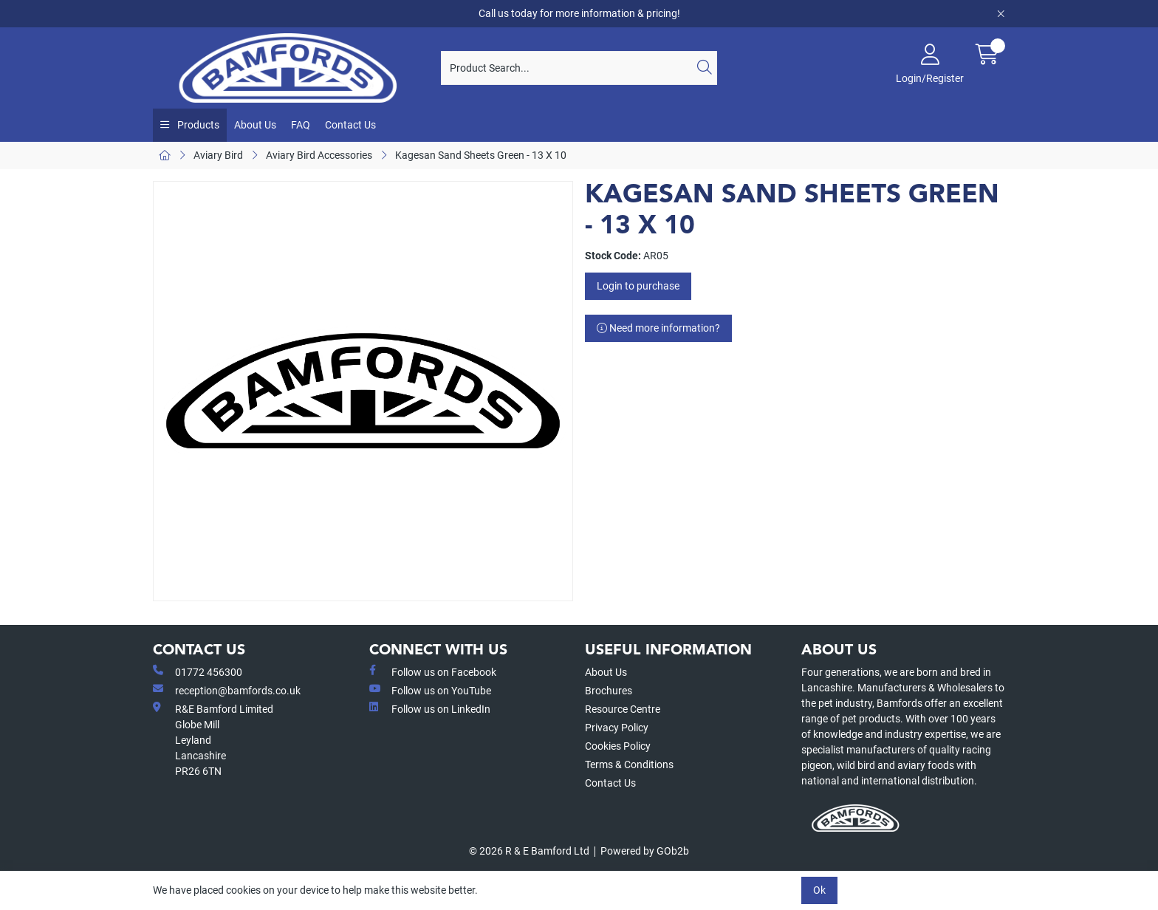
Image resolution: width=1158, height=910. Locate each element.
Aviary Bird (218, 155)
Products (197, 125)
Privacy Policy (616, 727)
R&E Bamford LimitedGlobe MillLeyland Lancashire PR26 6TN (213, 739)
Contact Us (350, 125)
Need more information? (658, 328)
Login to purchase (638, 286)
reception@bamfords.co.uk (227, 690)
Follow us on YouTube (430, 690)
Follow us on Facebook (432, 671)
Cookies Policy (618, 746)
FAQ (300, 125)
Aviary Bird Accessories (319, 155)
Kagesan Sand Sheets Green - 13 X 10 (480, 155)
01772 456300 (197, 671)
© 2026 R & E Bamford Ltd (529, 851)
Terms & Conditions (629, 764)
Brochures (608, 691)
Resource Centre (622, 709)
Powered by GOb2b (644, 851)
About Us (255, 125)
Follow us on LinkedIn (429, 708)
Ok (819, 890)
